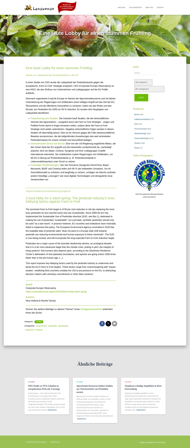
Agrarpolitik (52, 326)
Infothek (121, 7)
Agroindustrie (63, 326)
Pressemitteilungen (141, 138)
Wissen (137, 148)
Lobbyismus (29, 330)
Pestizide (39, 330)
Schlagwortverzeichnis (91, 309)
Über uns (149, 7)
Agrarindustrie (41, 326)
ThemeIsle (161, 442)
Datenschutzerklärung (36, 442)
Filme (136, 124)
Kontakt (160, 7)
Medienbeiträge (140, 133)
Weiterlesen (52, 410)
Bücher (137, 114)
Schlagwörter (135, 7)
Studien (39, 321)
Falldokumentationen (142, 119)
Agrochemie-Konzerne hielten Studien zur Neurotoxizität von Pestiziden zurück (94, 389)
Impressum (55, 442)
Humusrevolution (140, 129)
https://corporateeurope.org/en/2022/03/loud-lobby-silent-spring (57, 291)
